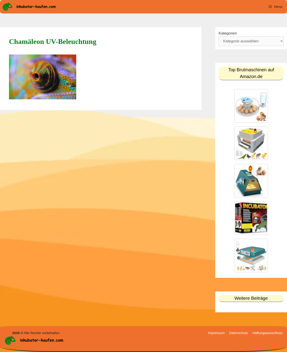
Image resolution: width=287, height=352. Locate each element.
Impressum (216, 333)
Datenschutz (238, 333)
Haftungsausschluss (267, 333)
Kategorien (228, 33)
